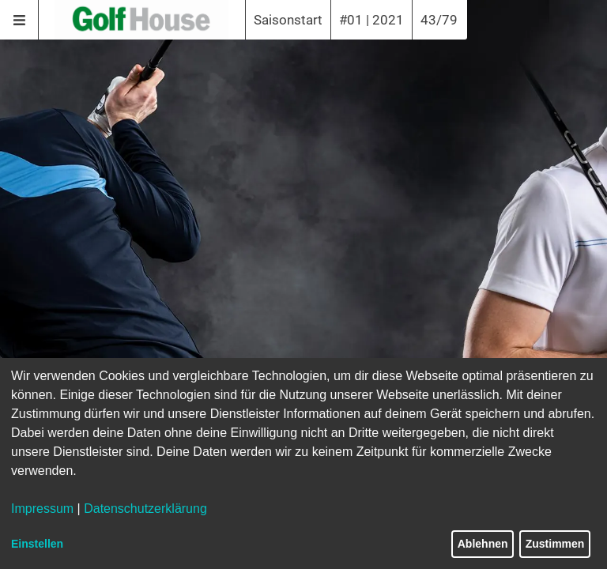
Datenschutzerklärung (145, 508)
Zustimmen (555, 543)
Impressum (42, 508)
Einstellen (37, 543)
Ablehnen (483, 543)
